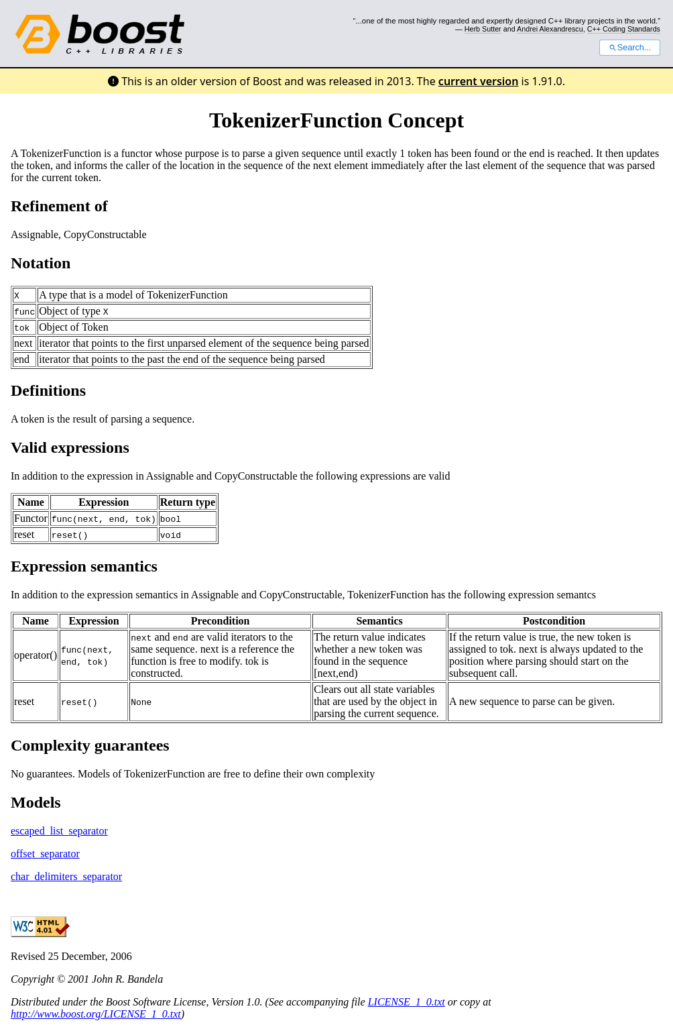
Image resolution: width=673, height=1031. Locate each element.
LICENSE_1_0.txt (406, 1002)
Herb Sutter (483, 29)
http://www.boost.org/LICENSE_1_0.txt (96, 1014)
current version (478, 81)
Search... (630, 47)
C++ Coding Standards (623, 29)
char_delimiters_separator (66, 876)
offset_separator (45, 853)
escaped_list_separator (59, 830)
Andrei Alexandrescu (550, 29)
